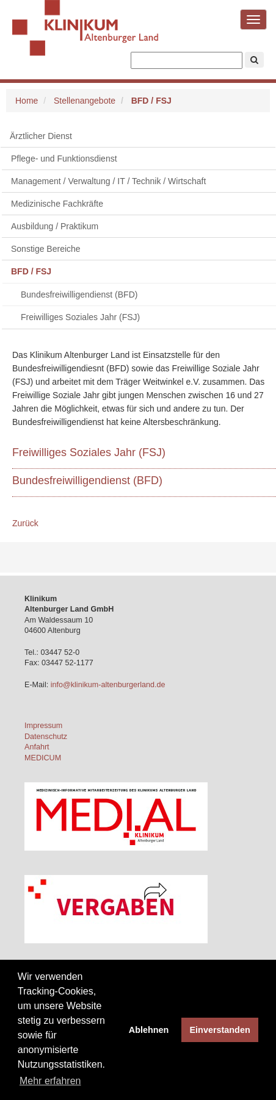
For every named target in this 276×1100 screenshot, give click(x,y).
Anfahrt (36, 747)
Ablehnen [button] (149, 1030)
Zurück (25, 523)
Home (26, 100)
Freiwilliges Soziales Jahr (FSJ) (80, 317)
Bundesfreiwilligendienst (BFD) (79, 294)
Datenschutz (45, 736)
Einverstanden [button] (220, 1030)
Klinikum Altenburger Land (85, 36)
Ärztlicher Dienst (41, 136)
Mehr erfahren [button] (50, 1081)
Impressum (43, 725)
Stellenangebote (84, 100)
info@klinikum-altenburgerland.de (109, 684)
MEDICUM (42, 758)
